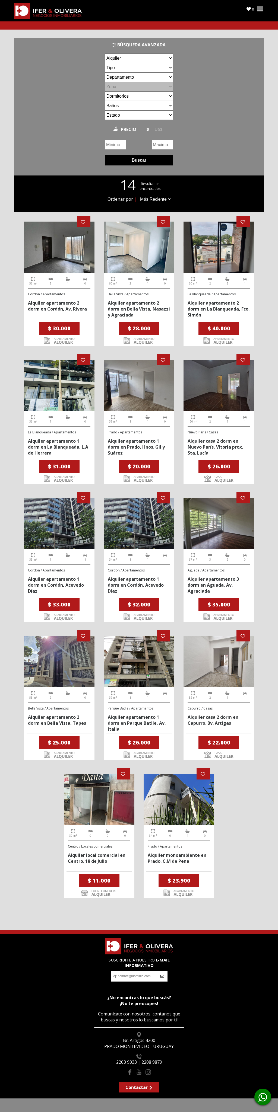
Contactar (139, 1087)
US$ (158, 129)
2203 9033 (126, 1062)
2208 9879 (151, 1062)
